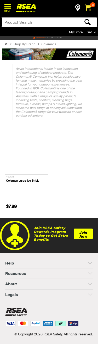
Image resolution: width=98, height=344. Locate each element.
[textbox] (39, 22)
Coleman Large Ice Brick (22, 180)
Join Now (83, 234)
